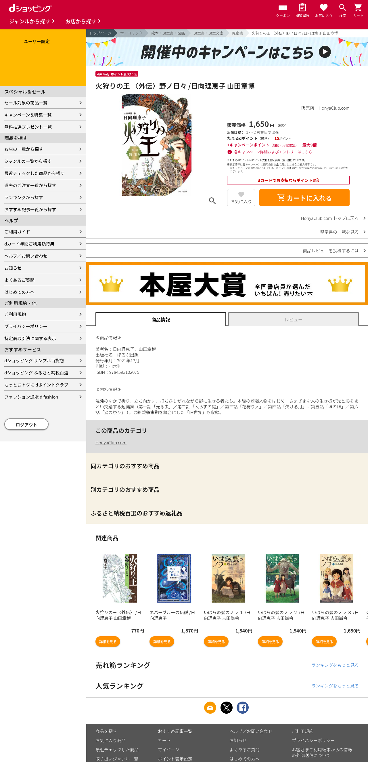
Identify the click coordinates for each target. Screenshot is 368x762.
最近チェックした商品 (117, 749)
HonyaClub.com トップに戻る (330, 218)
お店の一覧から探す (23, 149)
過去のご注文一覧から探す (30, 185)
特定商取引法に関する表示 (30, 338)
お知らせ (13, 268)
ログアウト (26, 425)
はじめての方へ (19, 292)
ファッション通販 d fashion (31, 397)
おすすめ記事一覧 (175, 731)
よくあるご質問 (19, 280)
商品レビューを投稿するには (331, 250)
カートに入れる (304, 198)
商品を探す (106, 731)
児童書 (237, 33)
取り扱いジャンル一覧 (116, 759)
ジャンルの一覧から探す (27, 161)
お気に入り (241, 201)
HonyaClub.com (110, 442)
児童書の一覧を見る (339, 232)
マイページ (168, 749)
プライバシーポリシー (25, 326)
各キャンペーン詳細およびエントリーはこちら (273, 152)
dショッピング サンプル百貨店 (34, 360)
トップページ (100, 33)
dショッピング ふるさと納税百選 (36, 372)
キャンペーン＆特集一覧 (27, 115)
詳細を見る (107, 641)
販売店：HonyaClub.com (325, 108)
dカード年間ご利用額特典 (29, 244)
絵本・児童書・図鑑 (168, 33)
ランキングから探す (23, 197)
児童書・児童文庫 (208, 33)
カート (164, 740)
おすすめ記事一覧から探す (30, 209)
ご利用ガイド (17, 231)
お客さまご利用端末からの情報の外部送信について (322, 752)
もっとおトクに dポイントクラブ (36, 385)
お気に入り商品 (110, 740)
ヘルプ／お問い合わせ (25, 256)
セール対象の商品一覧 (25, 103)
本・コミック (131, 33)
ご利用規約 (15, 314)
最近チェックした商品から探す (34, 173)
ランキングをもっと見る (335, 665)
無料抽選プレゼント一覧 (28, 127)
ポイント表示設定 (175, 759)
